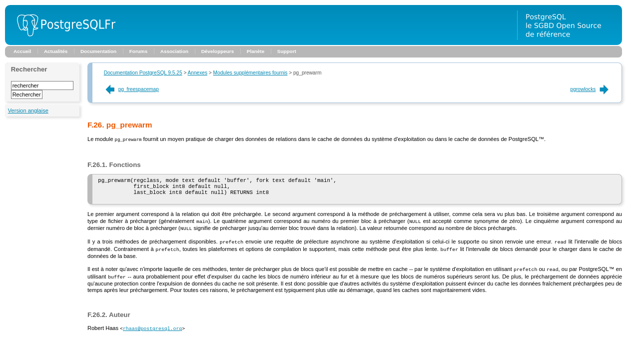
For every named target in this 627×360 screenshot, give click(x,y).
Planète (255, 51)
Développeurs (217, 51)
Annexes (197, 73)
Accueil (22, 51)
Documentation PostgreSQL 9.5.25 (143, 73)
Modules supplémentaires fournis (250, 73)
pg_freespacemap (131, 89)
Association (174, 51)
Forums (138, 51)
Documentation (98, 51)
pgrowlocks (591, 89)
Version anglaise (28, 111)
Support (286, 51)
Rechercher (29, 69)
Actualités (55, 51)
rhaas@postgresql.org (152, 330)
